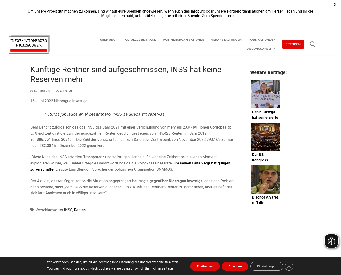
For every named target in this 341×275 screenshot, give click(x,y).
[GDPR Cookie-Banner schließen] (291, 266)
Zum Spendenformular (221, 15)
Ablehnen (235, 266)
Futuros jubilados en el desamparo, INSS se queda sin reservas (105, 114)
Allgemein (66, 91)
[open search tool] (313, 44)
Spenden (293, 44)
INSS (68, 210)
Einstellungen (268, 266)
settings (165, 268)
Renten (80, 210)
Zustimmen (203, 266)
